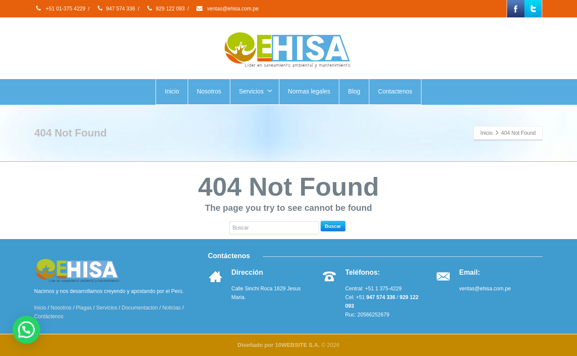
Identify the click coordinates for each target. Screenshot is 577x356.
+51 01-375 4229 (59, 9)
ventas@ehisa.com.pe (227, 9)
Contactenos (395, 91)
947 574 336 (115, 9)
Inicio (172, 91)
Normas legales (309, 91)
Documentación (140, 308)
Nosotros (209, 91)
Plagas (84, 308)
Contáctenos (48, 316)
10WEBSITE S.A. (297, 345)
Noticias (171, 308)
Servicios (255, 91)
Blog (354, 91)
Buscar (333, 226)
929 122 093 (165, 9)
